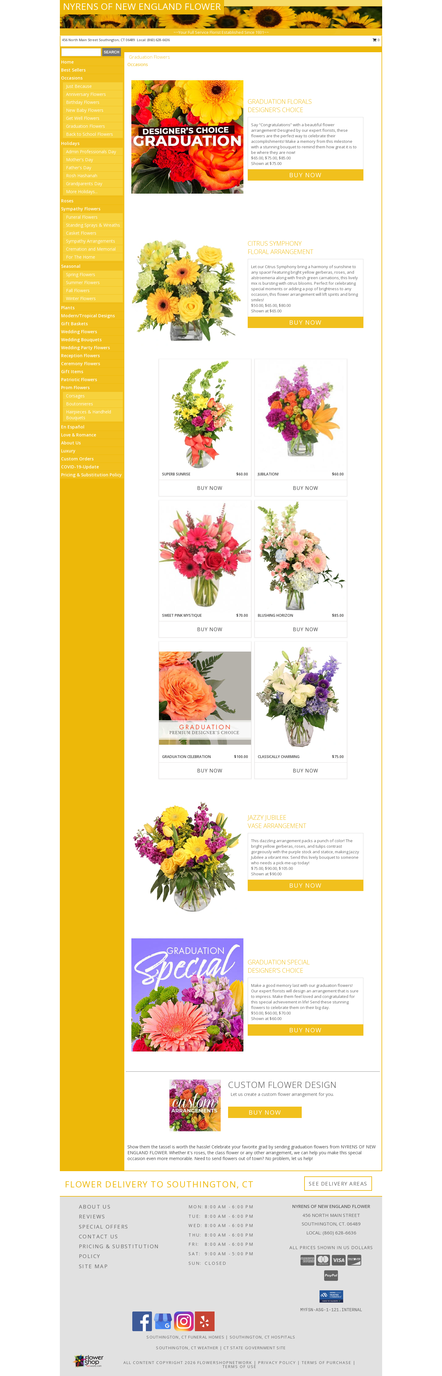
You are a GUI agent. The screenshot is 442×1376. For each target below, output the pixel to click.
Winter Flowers (81, 298)
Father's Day (78, 167)
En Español (72, 427)
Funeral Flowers (82, 217)
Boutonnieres (79, 404)
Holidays (70, 143)
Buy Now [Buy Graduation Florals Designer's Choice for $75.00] (305, 175)
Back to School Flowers (89, 134)
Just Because (79, 86)
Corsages (75, 396)
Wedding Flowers (79, 331)
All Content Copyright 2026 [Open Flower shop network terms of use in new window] (159, 1362)
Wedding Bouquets (81, 339)
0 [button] (376, 39)
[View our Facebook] (142, 1329)
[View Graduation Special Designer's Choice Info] (188, 995)
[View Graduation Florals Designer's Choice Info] (188, 137)
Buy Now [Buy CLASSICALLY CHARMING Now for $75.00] (305, 770)
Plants (68, 308)
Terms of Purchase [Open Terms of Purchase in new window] (326, 1362)
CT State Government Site (254, 1348)
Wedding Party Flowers (85, 347)
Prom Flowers (75, 387)
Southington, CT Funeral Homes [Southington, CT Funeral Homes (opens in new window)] (185, 1337)
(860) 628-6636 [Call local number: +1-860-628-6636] (158, 39)
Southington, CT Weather (187, 1348)
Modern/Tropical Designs (88, 316)
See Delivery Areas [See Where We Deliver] (338, 1183)
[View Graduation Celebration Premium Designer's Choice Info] (205, 698)
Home (67, 62)
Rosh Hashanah (81, 175)
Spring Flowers (80, 274)
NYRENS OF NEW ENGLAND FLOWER (142, 6)
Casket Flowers (81, 233)
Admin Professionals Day (91, 151)
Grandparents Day (84, 183)
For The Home (80, 257)
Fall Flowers (78, 290)
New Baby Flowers (84, 110)
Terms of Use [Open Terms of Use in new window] (240, 1366)
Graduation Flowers (85, 126)
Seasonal (70, 266)
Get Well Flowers (82, 118)
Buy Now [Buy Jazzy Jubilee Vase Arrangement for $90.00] (305, 885)
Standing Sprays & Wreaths (93, 225)
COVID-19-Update (80, 467)
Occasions (72, 78)
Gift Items (72, 371)
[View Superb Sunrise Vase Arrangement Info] (205, 415)
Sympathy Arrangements (90, 241)
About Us (71, 443)
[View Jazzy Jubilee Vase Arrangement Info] (188, 850)
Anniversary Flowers (86, 94)
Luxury (68, 451)
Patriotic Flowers (79, 379)
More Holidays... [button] (82, 191)
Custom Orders (77, 459)
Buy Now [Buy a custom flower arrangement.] (265, 1112)
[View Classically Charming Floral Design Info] (301, 698)
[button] (331, 1296)
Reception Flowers (80, 355)
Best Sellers (73, 70)
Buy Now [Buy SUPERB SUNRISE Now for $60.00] (210, 488)
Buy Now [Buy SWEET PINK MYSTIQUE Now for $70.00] (210, 629)
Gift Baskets (74, 323)
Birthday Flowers (82, 102)
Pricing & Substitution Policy (91, 475)
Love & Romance (78, 435)
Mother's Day (79, 159)
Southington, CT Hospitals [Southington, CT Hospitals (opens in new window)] (263, 1337)
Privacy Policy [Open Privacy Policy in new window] (277, 1362)
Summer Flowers (83, 282)
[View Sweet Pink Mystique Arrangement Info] (205, 556)
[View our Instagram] (184, 1329)
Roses (67, 201)
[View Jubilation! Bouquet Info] (301, 415)
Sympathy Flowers (80, 209)
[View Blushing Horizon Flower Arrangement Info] (301, 556)
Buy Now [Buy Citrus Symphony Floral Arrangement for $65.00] (305, 322)
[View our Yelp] (205, 1329)
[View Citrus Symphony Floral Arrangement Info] (188, 281)
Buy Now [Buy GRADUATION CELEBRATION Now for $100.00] (210, 770)
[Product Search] (81, 52)
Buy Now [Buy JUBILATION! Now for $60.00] (305, 488)
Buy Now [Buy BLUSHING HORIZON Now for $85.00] (305, 629)
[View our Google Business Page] (163, 1329)
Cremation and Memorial (91, 249)
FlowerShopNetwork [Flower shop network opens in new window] (224, 1362)
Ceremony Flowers (80, 363)
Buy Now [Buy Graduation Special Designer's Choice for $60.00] (305, 1030)
